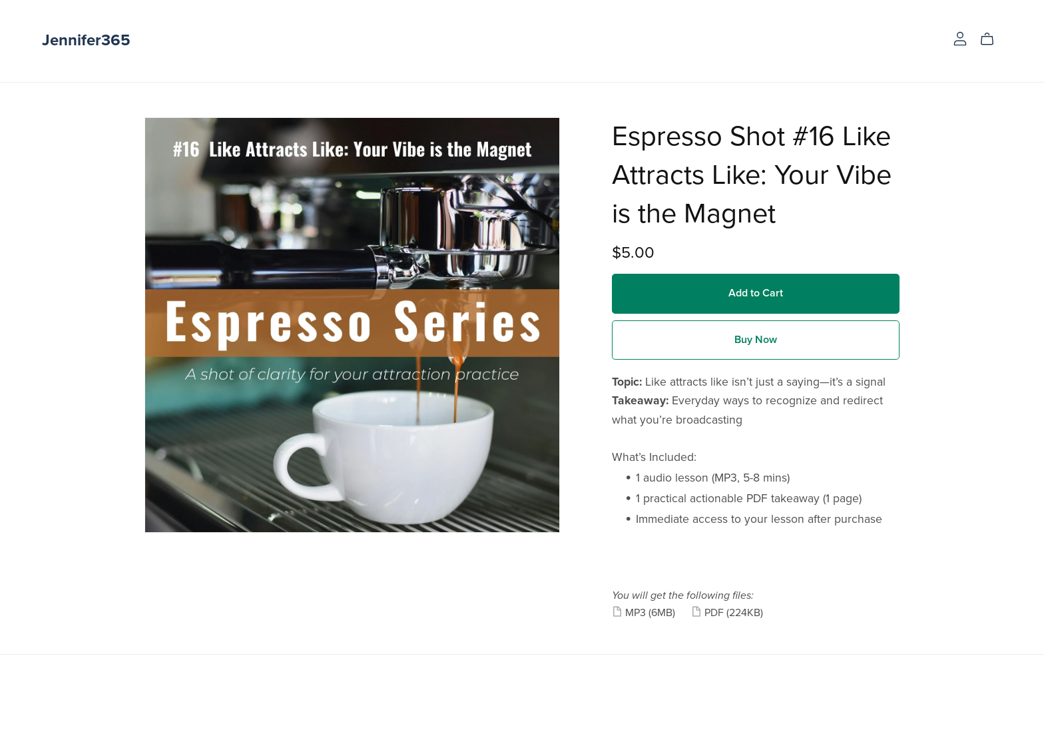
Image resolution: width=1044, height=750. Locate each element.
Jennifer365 (86, 40)
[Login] (960, 38)
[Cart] (992, 39)
